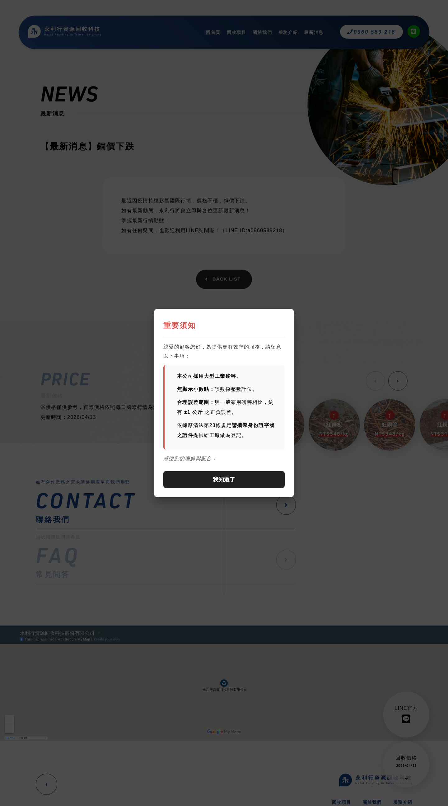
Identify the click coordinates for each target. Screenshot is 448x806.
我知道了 (224, 479)
